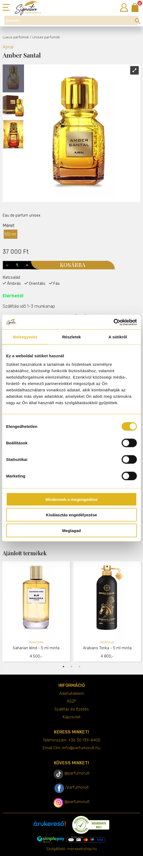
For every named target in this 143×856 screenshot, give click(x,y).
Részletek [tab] (71, 337)
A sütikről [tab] (118, 337)
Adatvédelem (71, 693)
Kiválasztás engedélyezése (71, 515)
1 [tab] (63, 666)
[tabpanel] (36, 612)
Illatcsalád (11, 277)
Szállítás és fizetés (71, 709)
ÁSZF (71, 701)
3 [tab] (79, 666)
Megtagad (71, 530)
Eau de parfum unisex (21, 215)
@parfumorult (77, 773)
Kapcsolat (72, 717)
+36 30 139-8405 (84, 740)
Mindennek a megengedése (71, 499)
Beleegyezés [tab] (25, 337)
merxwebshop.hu (82, 849)
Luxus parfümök (16, 37)
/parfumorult (77, 787)
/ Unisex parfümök (45, 37)
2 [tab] (71, 666)
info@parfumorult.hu (81, 747)
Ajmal (8, 47)
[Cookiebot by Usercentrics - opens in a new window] (113, 322)
